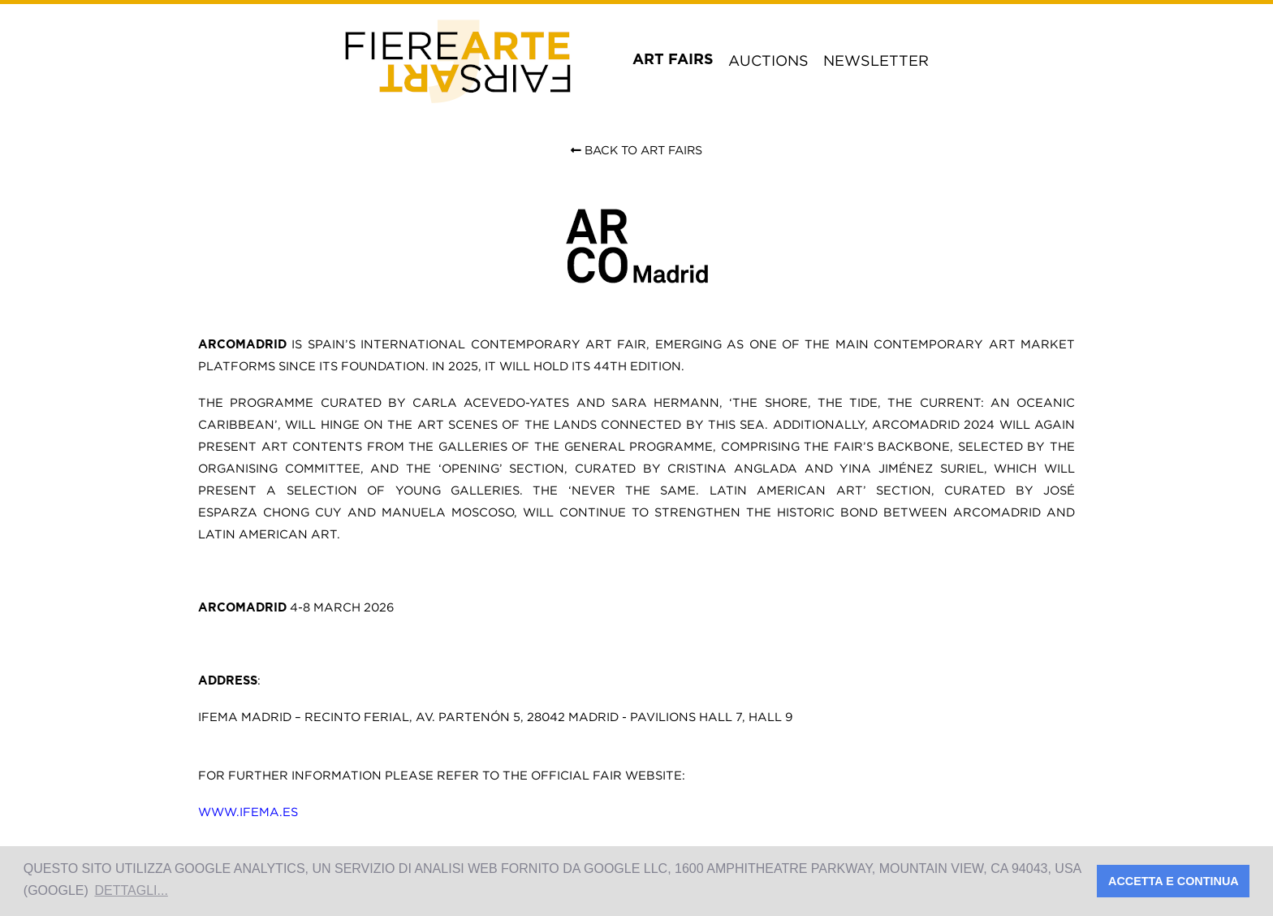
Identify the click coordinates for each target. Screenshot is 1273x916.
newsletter (876, 60)
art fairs (673, 60)
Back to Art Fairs (636, 150)
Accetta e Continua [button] (1173, 881)
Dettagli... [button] (130, 890)
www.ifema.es (248, 812)
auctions (768, 60)
